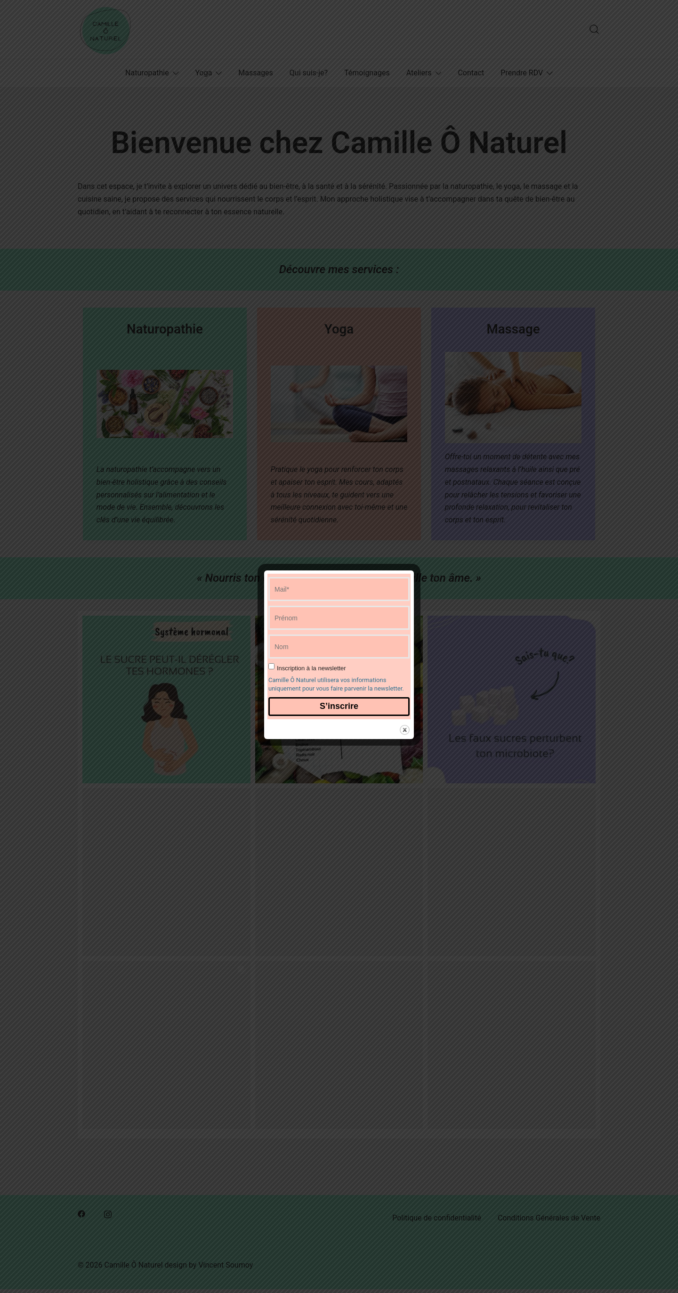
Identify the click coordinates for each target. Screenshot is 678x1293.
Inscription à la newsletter (311, 668)
